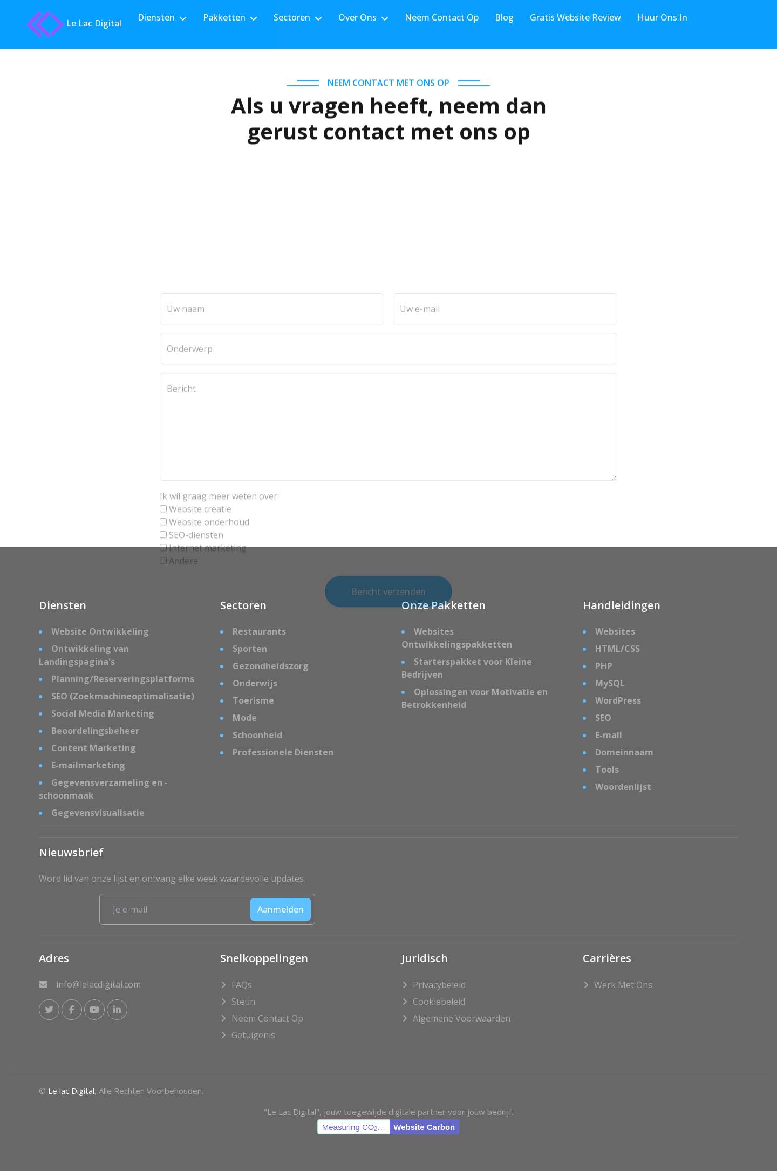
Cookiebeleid (439, 1001)
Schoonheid (257, 735)
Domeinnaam (624, 752)
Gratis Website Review (575, 17)
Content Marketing (93, 748)
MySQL (610, 683)
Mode (245, 718)
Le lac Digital (71, 1090)
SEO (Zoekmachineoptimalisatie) (122, 696)
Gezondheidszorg (271, 666)
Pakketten (224, 17)
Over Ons (357, 17)
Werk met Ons (623, 985)
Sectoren (292, 17)
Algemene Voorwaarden (461, 1018)
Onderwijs (255, 683)
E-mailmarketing (88, 765)
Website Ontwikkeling (100, 631)
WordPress (618, 700)
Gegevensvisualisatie (98, 813)
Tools (607, 769)
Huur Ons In (662, 17)
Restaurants (259, 631)
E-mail (608, 735)
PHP (603, 666)
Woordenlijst (623, 787)
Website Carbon (424, 1127)
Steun (243, 1001)
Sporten (250, 649)
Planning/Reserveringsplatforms (122, 679)
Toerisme (253, 700)
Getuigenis (253, 1035)
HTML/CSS (617, 649)
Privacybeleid (439, 985)
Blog (504, 17)
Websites (615, 631)
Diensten (156, 17)
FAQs (241, 985)
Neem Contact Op (442, 17)
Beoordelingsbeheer (95, 731)
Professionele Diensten (283, 752)
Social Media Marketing (102, 713)
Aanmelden (280, 909)
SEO (603, 718)
